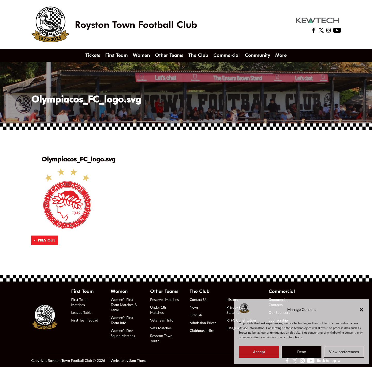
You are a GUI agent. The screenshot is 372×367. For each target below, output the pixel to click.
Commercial (226, 55)
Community (257, 55)
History (232, 299)
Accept (259, 352)
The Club (198, 55)
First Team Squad (84, 320)
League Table (81, 312)
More (281, 55)
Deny (301, 352)
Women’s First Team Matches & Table (124, 304)
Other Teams (169, 55)
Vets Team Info (161, 320)
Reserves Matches (164, 299)
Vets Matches (161, 328)
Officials (196, 315)
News (194, 307)
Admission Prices (203, 323)
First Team (116, 55)
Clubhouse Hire (202, 330)
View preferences (344, 352)
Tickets (92, 55)
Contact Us (198, 299)
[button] (361, 309)
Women (141, 55)
